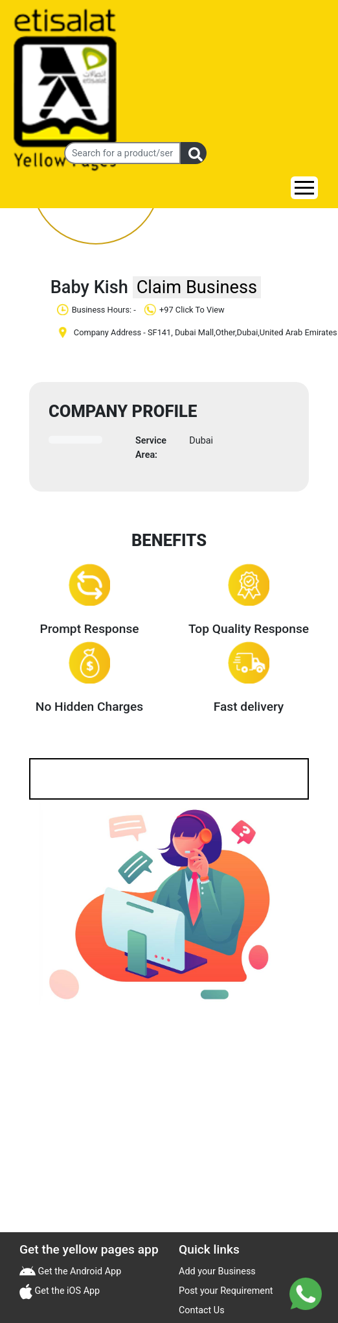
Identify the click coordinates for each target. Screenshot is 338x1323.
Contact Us (202, 1310)
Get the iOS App (66, 1290)
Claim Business (197, 287)
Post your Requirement (226, 1290)
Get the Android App (78, 1271)
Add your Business (217, 1271)
